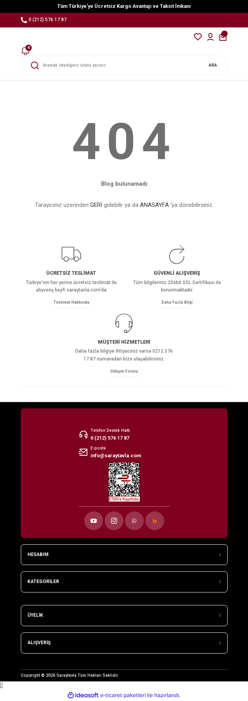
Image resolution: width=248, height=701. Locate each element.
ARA (213, 65)
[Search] (124, 65)
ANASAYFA (154, 204)
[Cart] (223, 37)
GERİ (96, 204)
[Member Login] (210, 37)
